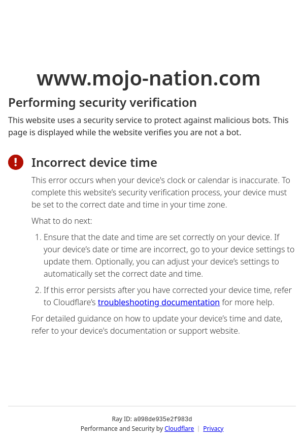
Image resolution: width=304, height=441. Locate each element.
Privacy (213, 428)
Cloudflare (179, 428)
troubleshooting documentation (159, 302)
